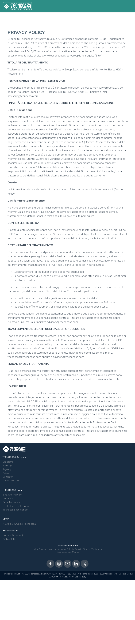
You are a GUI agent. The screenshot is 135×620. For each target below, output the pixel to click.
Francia (78, 549)
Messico (61, 549)
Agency (7, 469)
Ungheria (52, 549)
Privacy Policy (67, 577)
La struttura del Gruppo (16, 506)
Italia (35, 549)
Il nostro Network (12, 494)
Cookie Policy (80, 577)
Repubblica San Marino (67, 552)
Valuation (8, 476)
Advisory (8, 473)
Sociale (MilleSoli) (13, 535)
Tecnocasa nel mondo (15, 509)
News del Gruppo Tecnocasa (19, 524)
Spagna (43, 549)
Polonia (70, 549)
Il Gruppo (8, 465)
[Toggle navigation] (127, 6)
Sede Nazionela (12, 502)
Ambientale (9, 539)
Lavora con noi (11, 480)
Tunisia (86, 549)
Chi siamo (8, 461)
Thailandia (96, 549)
